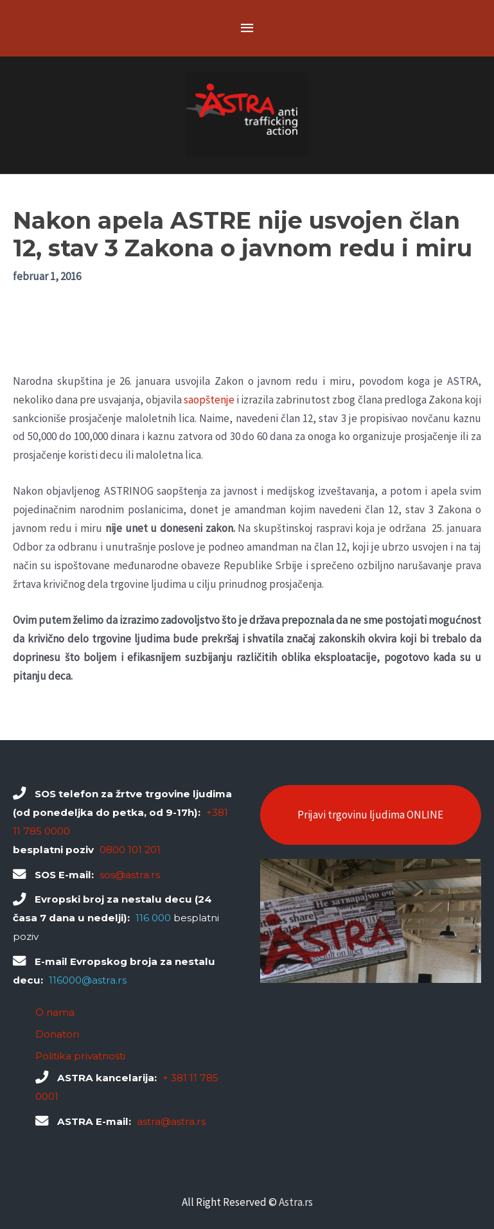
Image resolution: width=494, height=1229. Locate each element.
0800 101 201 (130, 850)
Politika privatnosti (80, 1056)
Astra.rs (296, 1202)
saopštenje (209, 400)
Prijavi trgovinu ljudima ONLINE (370, 815)
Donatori (57, 1034)
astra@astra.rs (171, 1121)
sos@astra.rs (130, 875)
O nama (55, 1012)
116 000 (153, 918)
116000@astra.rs (88, 980)
